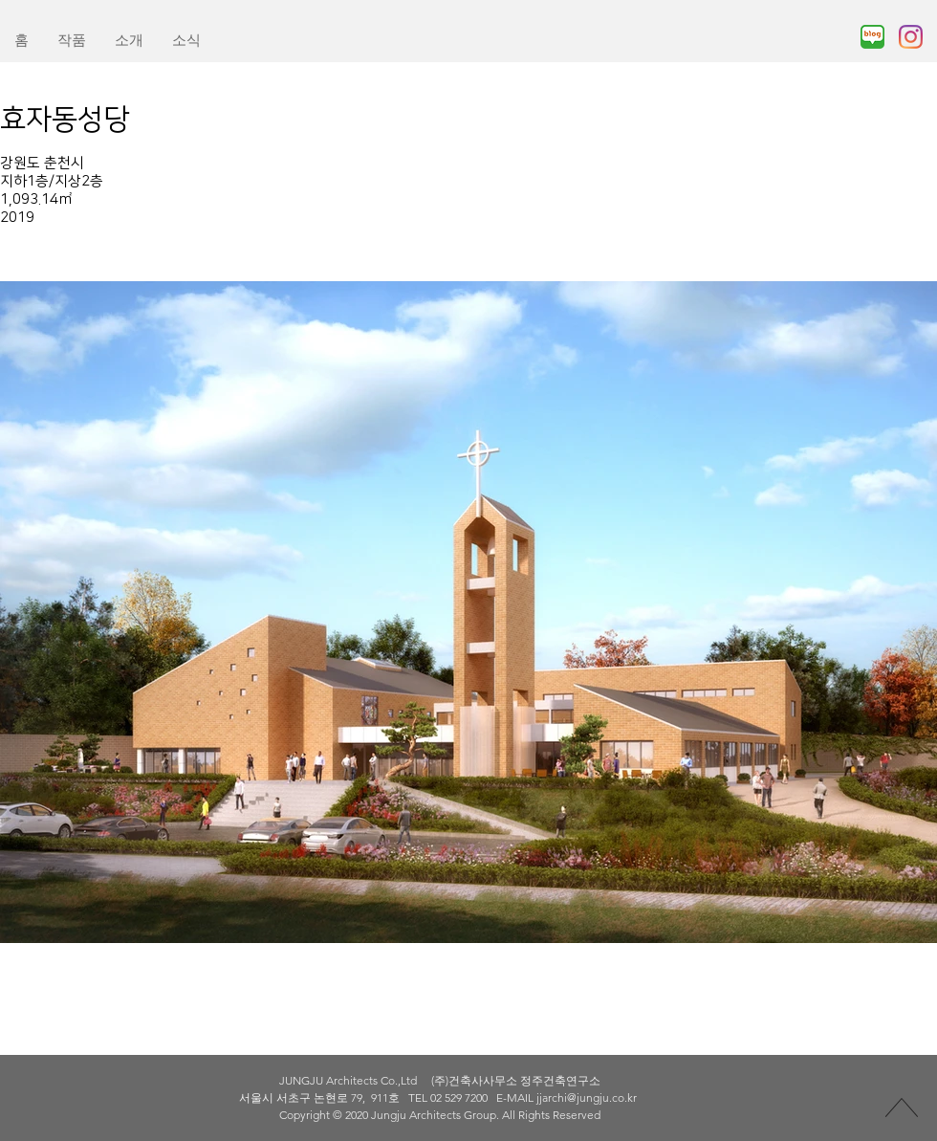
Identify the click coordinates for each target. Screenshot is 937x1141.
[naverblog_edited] (872, 37)
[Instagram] (911, 37)
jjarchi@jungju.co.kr (586, 1097)
